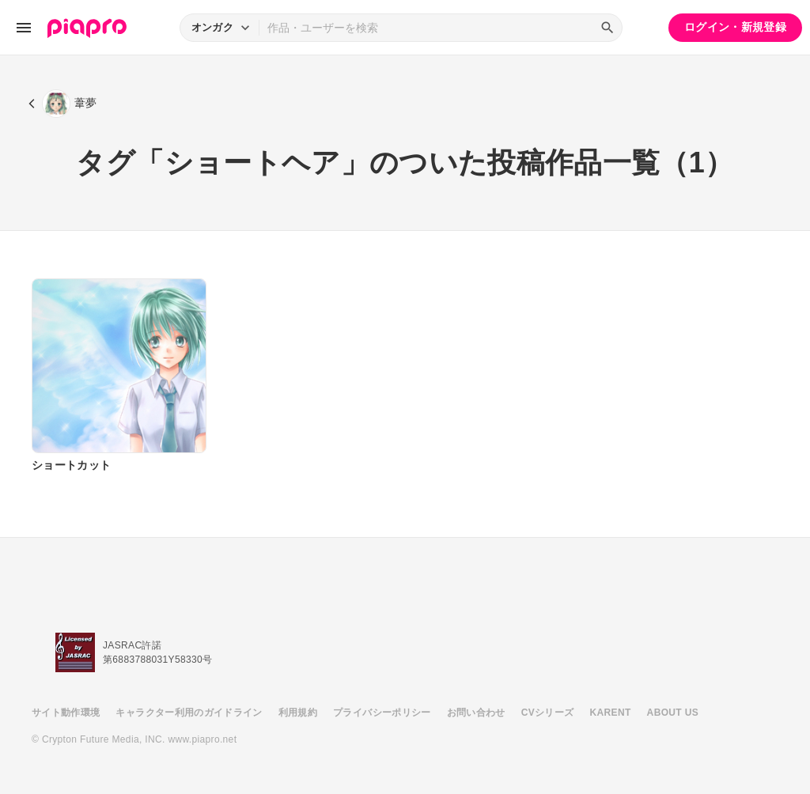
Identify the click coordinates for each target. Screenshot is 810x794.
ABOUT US (672, 712)
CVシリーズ (547, 712)
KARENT (610, 712)
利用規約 (297, 712)
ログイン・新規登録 (735, 27)
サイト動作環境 (66, 712)
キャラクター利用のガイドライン (188, 712)
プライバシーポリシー (382, 712)
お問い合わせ (476, 712)
